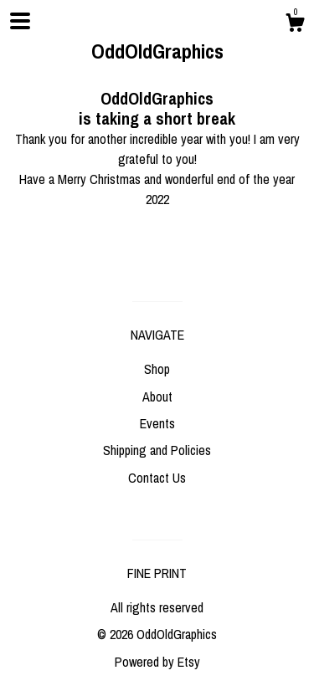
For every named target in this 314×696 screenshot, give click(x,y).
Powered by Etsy (157, 661)
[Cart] (295, 25)
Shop (157, 369)
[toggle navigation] (20, 21)
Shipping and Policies (157, 450)
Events (157, 423)
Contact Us (157, 477)
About (157, 396)
